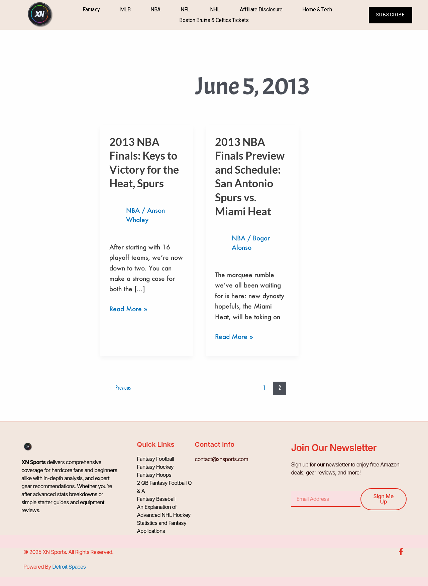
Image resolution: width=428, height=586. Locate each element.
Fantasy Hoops (154, 475)
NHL (215, 9)
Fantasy (91, 9)
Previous (119, 387)
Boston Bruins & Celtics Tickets (213, 20)
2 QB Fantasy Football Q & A (164, 487)
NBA (155, 9)
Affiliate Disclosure (261, 9)
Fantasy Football (155, 459)
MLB (125, 9)
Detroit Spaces (69, 566)
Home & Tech (317, 9)
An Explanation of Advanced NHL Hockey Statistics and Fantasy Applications (164, 519)
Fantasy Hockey (155, 467)
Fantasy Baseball (156, 499)
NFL (185, 9)
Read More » (128, 308)
